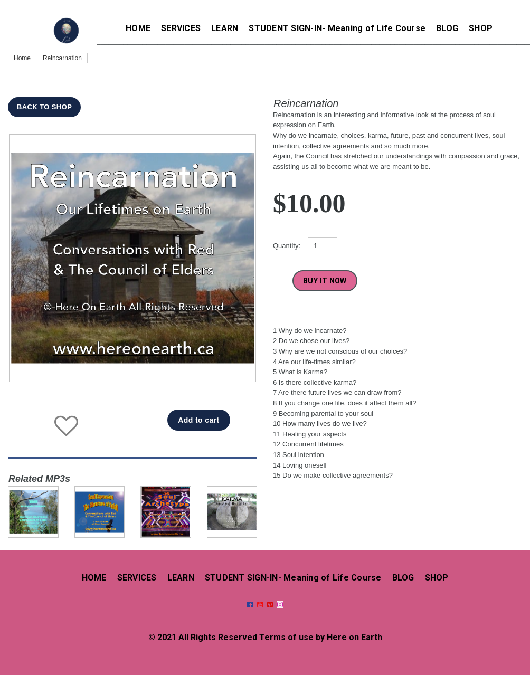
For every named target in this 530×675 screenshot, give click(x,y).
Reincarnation (62, 58)
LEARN (224, 28)
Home (22, 58)
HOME (138, 28)
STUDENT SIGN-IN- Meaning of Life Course (337, 28)
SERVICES (181, 28)
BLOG (447, 28)
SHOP (481, 28)
